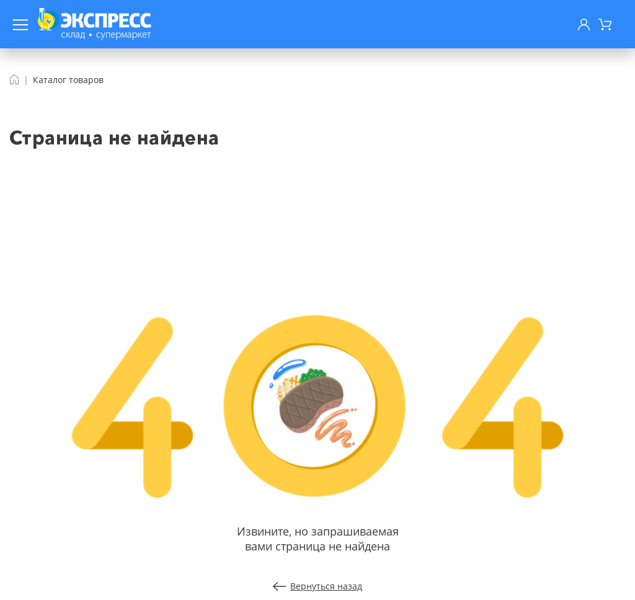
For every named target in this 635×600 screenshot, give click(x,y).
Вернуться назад (318, 586)
